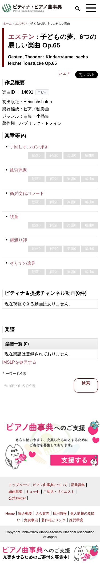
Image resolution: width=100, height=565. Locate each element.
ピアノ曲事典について (50, 485)
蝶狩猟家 (18, 170)
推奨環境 (76, 520)
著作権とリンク (53, 520)
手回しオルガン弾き (29, 147)
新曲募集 (78, 485)
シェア (64, 73)
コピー (42, 92)
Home (10, 513)
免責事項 (31, 520)
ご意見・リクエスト (58, 492)
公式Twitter (17, 498)
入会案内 (42, 513)
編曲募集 (15, 492)
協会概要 (25, 513)
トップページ (19, 485)
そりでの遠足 (22, 263)
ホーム (7, 23)
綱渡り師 (18, 240)
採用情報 (60, 513)
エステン (21, 23)
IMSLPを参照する (19, 362)
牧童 (14, 216)
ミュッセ (33, 492)
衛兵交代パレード (27, 193)
